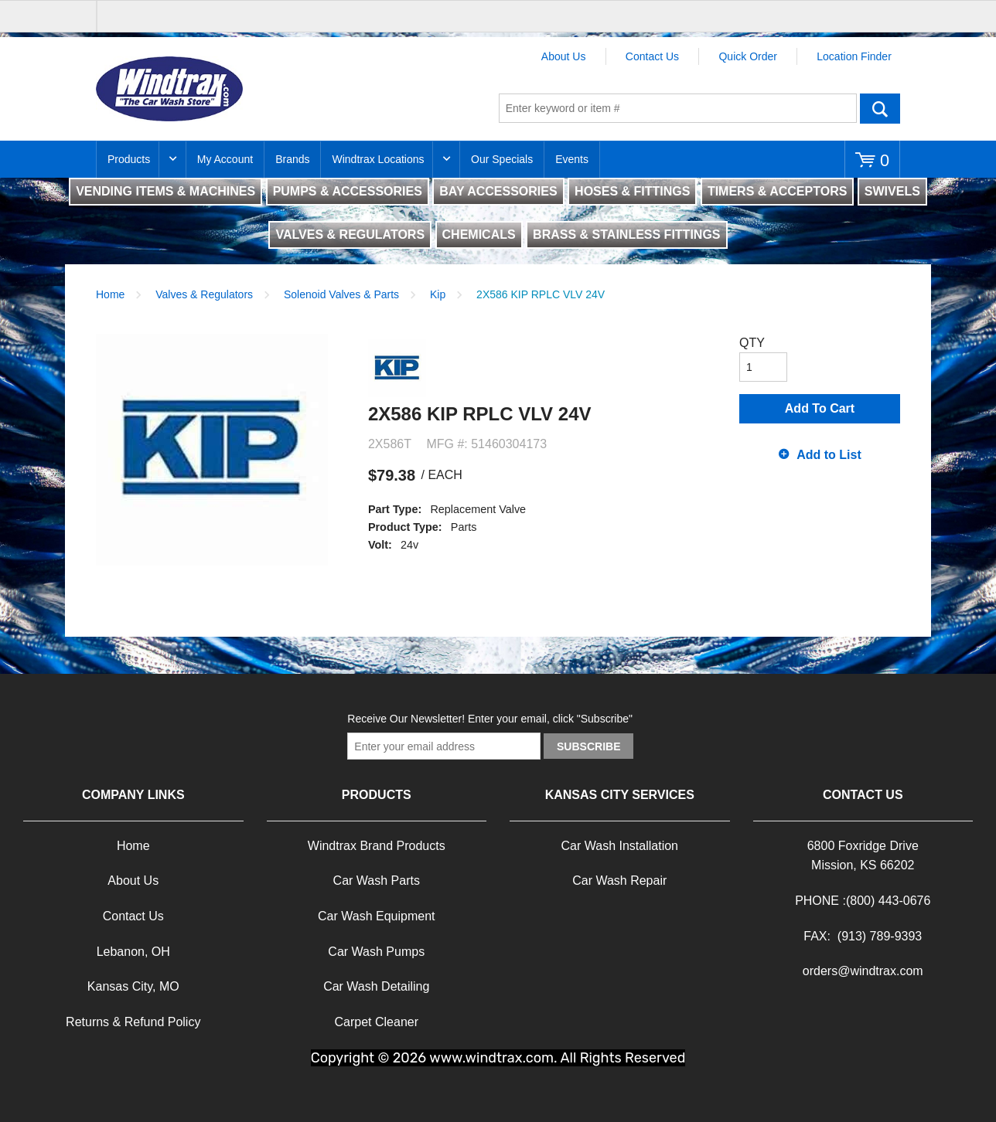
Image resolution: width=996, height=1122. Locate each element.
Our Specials (502, 159)
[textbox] (678, 108)
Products (128, 159)
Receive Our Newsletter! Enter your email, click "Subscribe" (490, 718)
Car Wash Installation (619, 845)
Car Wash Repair (619, 880)
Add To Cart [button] (819, 408)
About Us (563, 56)
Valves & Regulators (204, 294)
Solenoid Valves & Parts (341, 294)
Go (880, 108)
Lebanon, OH (133, 951)
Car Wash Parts (376, 880)
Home (110, 294)
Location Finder (854, 56)
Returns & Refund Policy (133, 1021)
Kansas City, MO (133, 986)
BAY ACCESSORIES (498, 191)
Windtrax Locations (378, 159)
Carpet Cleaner (377, 1021)
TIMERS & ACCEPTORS (777, 191)
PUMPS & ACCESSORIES (347, 191)
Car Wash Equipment (376, 916)
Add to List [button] (828, 454)
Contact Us (652, 56)
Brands (292, 159)
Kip (437, 294)
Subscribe (588, 746)
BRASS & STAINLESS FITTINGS (626, 234)
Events (571, 159)
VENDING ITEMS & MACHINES (165, 191)
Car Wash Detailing (376, 986)
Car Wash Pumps (376, 951)
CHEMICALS (479, 234)
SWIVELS (892, 191)
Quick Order (747, 56)
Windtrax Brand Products (376, 845)
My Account (225, 159)
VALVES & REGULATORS (350, 234)
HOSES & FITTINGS (632, 191)
